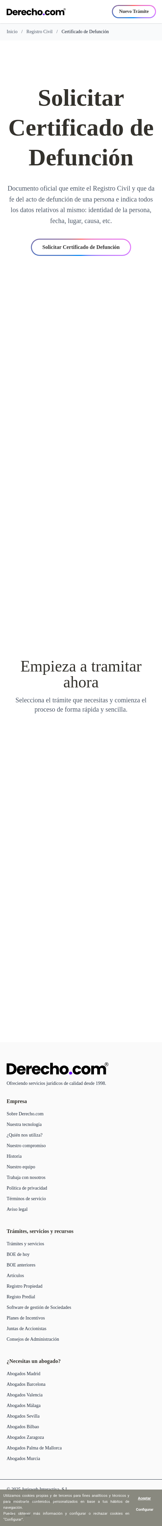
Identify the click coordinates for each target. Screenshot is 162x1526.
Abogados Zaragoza (25, 1437)
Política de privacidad (27, 1188)
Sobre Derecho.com (25, 1113)
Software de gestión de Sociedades (39, 1307)
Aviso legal (17, 1209)
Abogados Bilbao (23, 1426)
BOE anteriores (21, 1264)
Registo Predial (21, 1296)
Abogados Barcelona (26, 1384)
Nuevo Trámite (134, 11)
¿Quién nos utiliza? (24, 1135)
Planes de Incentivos (26, 1318)
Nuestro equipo (21, 1166)
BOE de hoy (18, 1254)
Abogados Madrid (23, 1373)
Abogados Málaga (23, 1405)
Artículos (15, 1275)
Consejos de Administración (33, 1339)
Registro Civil (40, 31)
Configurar (145, 1509)
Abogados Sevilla (23, 1416)
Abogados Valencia (24, 1394)
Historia (14, 1156)
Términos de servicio (26, 1198)
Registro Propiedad (24, 1286)
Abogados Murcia (23, 1458)
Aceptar (144, 1498)
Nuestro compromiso (26, 1145)
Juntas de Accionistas (26, 1328)
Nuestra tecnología (24, 1124)
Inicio (12, 31)
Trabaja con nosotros (26, 1177)
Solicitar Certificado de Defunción (81, 247)
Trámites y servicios (25, 1243)
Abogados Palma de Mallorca (34, 1447)
